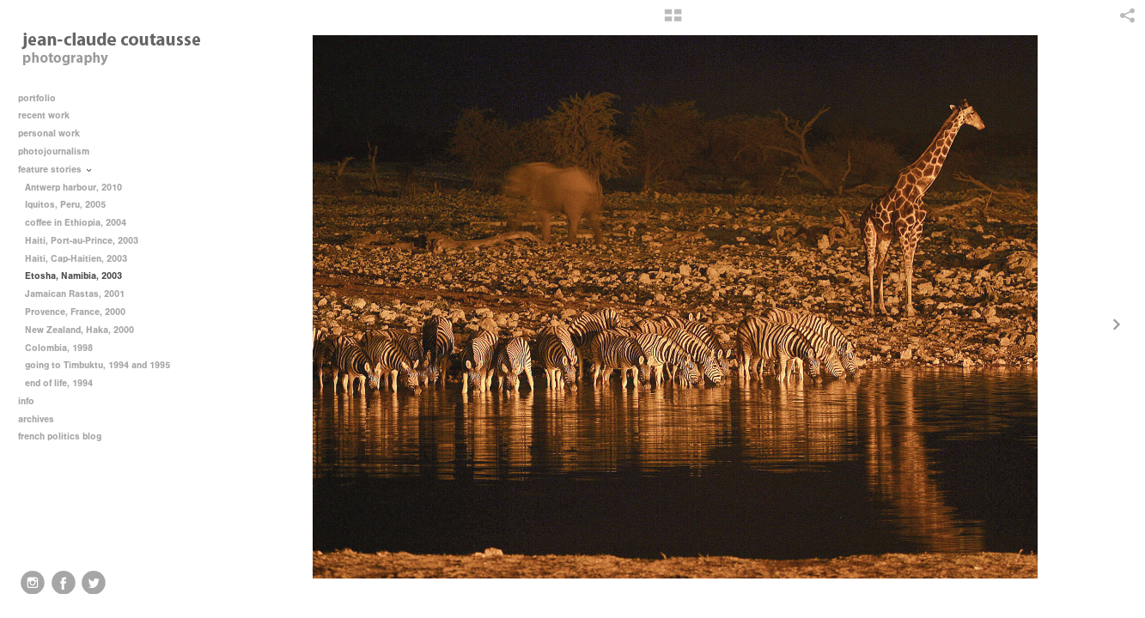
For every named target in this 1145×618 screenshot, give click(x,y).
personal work (55, 133)
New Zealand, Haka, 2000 (79, 330)
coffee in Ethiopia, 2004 (75, 222)
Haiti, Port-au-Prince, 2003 (81, 240)
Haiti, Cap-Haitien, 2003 (76, 258)
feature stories (56, 169)
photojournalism (59, 151)
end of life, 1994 (59, 383)
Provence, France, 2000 (75, 312)
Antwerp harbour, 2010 (73, 187)
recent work (50, 115)
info (32, 401)
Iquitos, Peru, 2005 (65, 204)
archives (42, 419)
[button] (673, 21)
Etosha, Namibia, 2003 (73, 276)
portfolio (37, 98)
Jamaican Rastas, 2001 (75, 294)
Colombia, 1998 (59, 348)
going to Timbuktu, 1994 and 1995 (97, 365)
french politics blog (59, 436)
